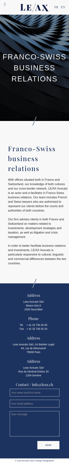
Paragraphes (48, 461)
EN (63, 7)
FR (56, 7)
